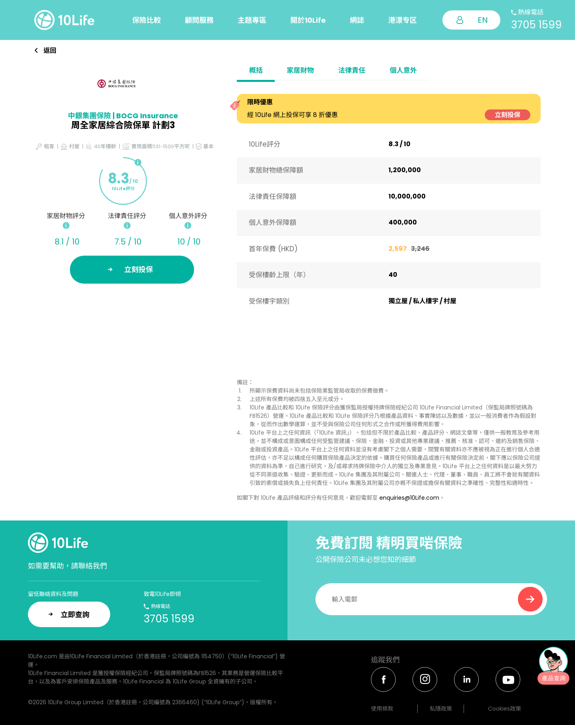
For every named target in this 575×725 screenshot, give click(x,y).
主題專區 (252, 20)
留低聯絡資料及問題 (53, 594)
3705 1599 (536, 25)
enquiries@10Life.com (409, 498)
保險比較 (146, 20)
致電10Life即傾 (162, 594)
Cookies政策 (504, 709)
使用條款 (382, 709)
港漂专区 (402, 20)
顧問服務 (199, 20)
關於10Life (308, 20)
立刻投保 (507, 114)
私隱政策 (441, 709)
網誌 (357, 20)
